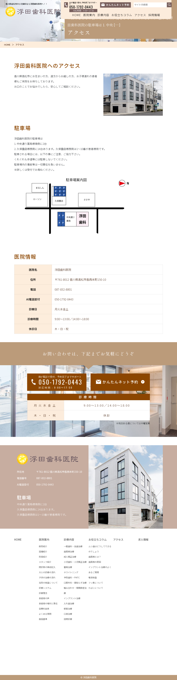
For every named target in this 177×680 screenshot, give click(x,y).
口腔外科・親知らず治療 (75, 582)
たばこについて (95, 587)
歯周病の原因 (94, 561)
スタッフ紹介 (45, 561)
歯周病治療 (69, 551)
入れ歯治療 (69, 603)
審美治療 (68, 567)
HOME (76, 15)
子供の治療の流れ (47, 577)
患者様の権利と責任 (48, 603)
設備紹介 (43, 551)
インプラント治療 (72, 598)
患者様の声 (44, 598)
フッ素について (95, 582)
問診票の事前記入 (47, 567)
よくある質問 (45, 613)
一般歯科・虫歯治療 (73, 546)
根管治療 (68, 608)
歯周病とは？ (94, 556)
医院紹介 (43, 546)
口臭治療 (68, 613)
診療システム (45, 587)
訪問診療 (68, 618)
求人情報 (143, 539)
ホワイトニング (71, 572)
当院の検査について (48, 582)
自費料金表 (44, 608)
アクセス (140, 15)
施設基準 (43, 618)
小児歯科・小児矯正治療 (75, 561)
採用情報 (154, 15)
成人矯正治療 (70, 556)
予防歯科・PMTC (72, 577)
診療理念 (43, 593)
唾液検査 (92, 577)
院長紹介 (43, 556)
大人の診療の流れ (47, 572)
